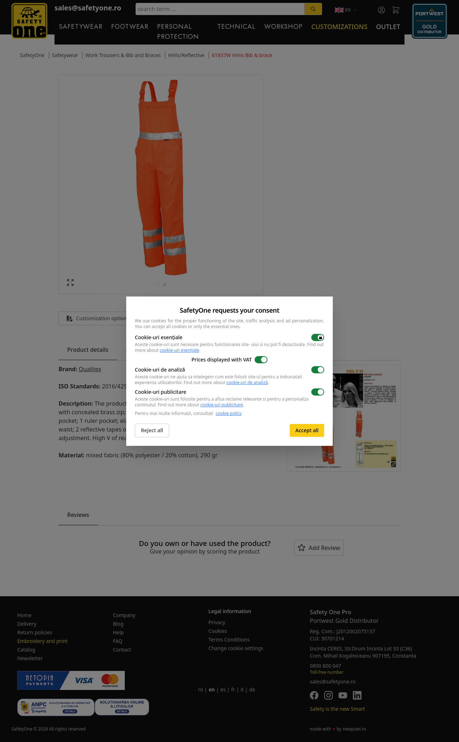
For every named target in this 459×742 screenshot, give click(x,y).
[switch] (317, 337)
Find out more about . (226, 382)
